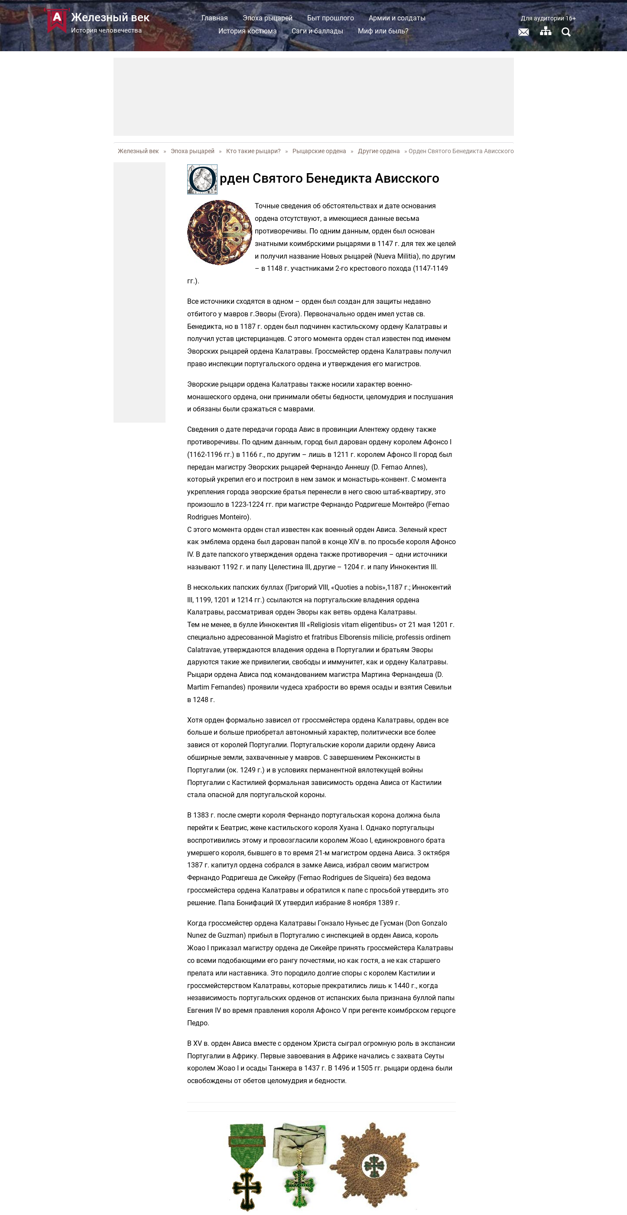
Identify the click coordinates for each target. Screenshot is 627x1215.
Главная (214, 18)
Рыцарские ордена (319, 151)
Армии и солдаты (397, 18)
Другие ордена (379, 151)
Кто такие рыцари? (253, 151)
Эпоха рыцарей (267, 18)
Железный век (138, 151)
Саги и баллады (317, 31)
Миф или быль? (383, 31)
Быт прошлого (330, 18)
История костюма (247, 31)
